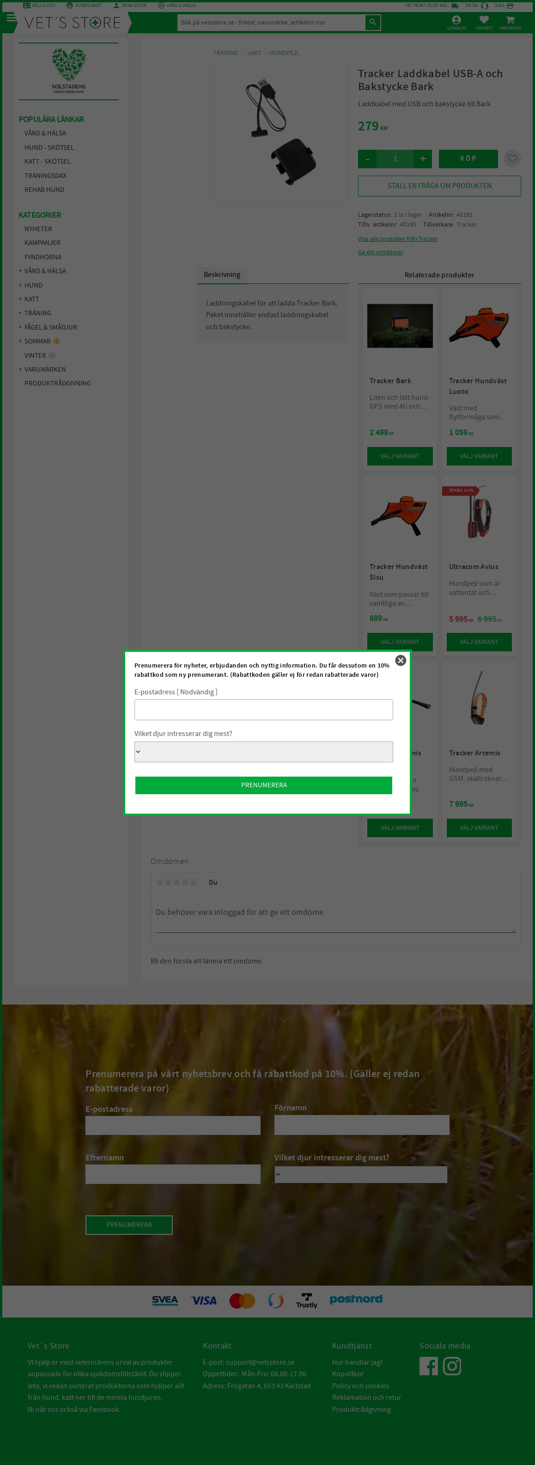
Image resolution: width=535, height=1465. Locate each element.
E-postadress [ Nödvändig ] (176, 692)
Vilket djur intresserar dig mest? (183, 733)
